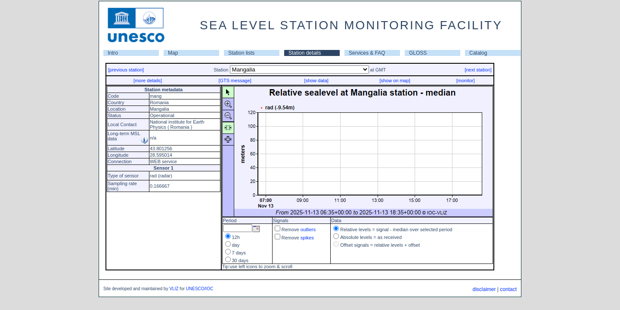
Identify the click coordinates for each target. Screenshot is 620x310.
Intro (113, 53)
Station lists (241, 53)
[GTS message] (234, 80)
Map (173, 53)
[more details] (147, 80)
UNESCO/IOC (199, 288)
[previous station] (126, 69)
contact (508, 289)
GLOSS (418, 53)
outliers (308, 229)
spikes (307, 237)
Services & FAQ (367, 53)
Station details (304, 53)
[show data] (316, 80)
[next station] (478, 69)
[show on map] (394, 80)
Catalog (478, 53)
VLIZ (173, 288)
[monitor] (465, 80)
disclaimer (484, 289)
